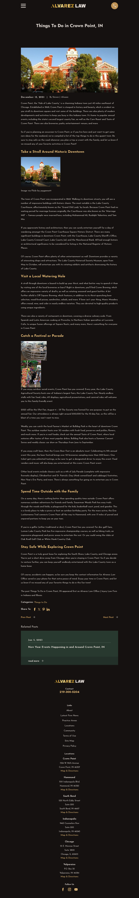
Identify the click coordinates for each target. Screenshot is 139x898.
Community (69, 731)
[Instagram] (69, 889)
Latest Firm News (69, 715)
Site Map (69, 741)
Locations (69, 726)
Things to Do (40, 602)
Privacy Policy (69, 746)
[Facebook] (63, 889)
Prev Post (26, 617)
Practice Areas (69, 720)
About (69, 710)
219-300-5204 (69, 692)
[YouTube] (76, 889)
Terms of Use (69, 736)
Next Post (108, 617)
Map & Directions (69, 771)
